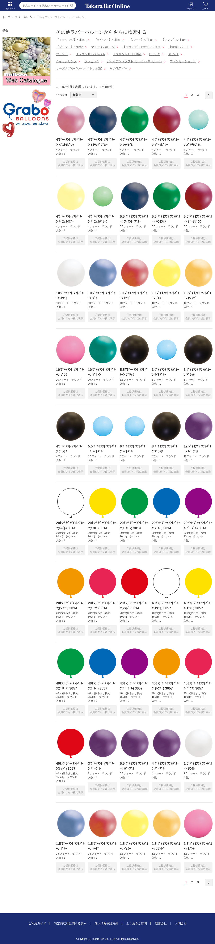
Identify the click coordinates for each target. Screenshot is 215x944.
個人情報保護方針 (106, 923)
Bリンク (173, 54)
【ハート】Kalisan (141, 39)
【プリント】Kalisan (69, 47)
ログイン (191, 8)
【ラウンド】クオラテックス (141, 47)
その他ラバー (118, 68)
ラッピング (91, 61)
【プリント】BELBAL (127, 54)
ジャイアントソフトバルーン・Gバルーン (134, 61)
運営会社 (161, 923)
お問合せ (181, 923)
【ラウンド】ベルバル (90, 54)
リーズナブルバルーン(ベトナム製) (79, 68)
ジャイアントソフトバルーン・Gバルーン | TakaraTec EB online (107, 6)
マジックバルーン (103, 47)
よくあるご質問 (136, 923)
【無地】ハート (178, 47)
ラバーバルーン (24, 17)
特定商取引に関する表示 (70, 923)
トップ (6, 17)
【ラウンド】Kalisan (107, 39)
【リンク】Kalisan (173, 39)
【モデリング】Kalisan (71, 39)
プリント (62, 54)
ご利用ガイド (37, 923)
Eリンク (154, 54)
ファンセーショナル (183, 61)
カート (205, 8)
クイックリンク (66, 61)
